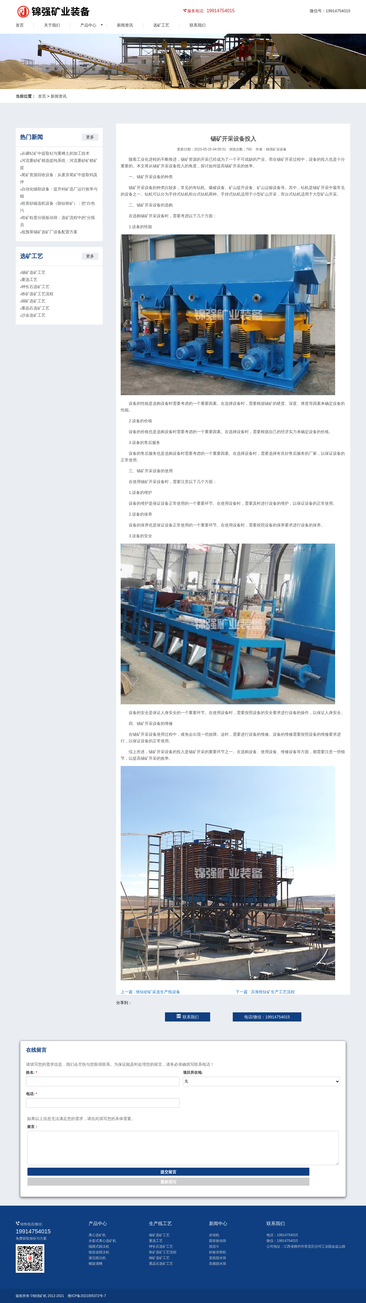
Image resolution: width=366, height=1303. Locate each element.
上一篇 (150, 992)
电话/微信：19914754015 (267, 1017)
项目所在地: (193, 1072)
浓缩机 (214, 1235)
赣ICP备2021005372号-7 (87, 1296)
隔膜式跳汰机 (99, 1246)
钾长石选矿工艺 (35, 286)
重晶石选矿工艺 (35, 308)
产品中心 (88, 25)
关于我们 (52, 25)
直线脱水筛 (217, 1258)
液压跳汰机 (97, 1258)
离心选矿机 (97, 1235)
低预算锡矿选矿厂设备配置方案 (49, 232)
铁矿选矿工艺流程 (37, 293)
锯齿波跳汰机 (99, 1252)
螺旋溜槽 (95, 1264)
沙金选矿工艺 (33, 315)
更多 (90, 137)
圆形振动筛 (217, 1241)
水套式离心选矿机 (102, 1241)
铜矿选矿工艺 (33, 301)
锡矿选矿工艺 (33, 272)
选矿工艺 (161, 25)
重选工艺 (29, 279)
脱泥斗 (214, 1246)
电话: (31, 1094)
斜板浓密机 (217, 1252)
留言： (32, 1127)
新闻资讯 (125, 25)
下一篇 (265, 992)
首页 (20, 25)
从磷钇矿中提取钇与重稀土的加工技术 (55, 153)
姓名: (31, 1072)
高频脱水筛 (217, 1264)
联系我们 (198, 25)
